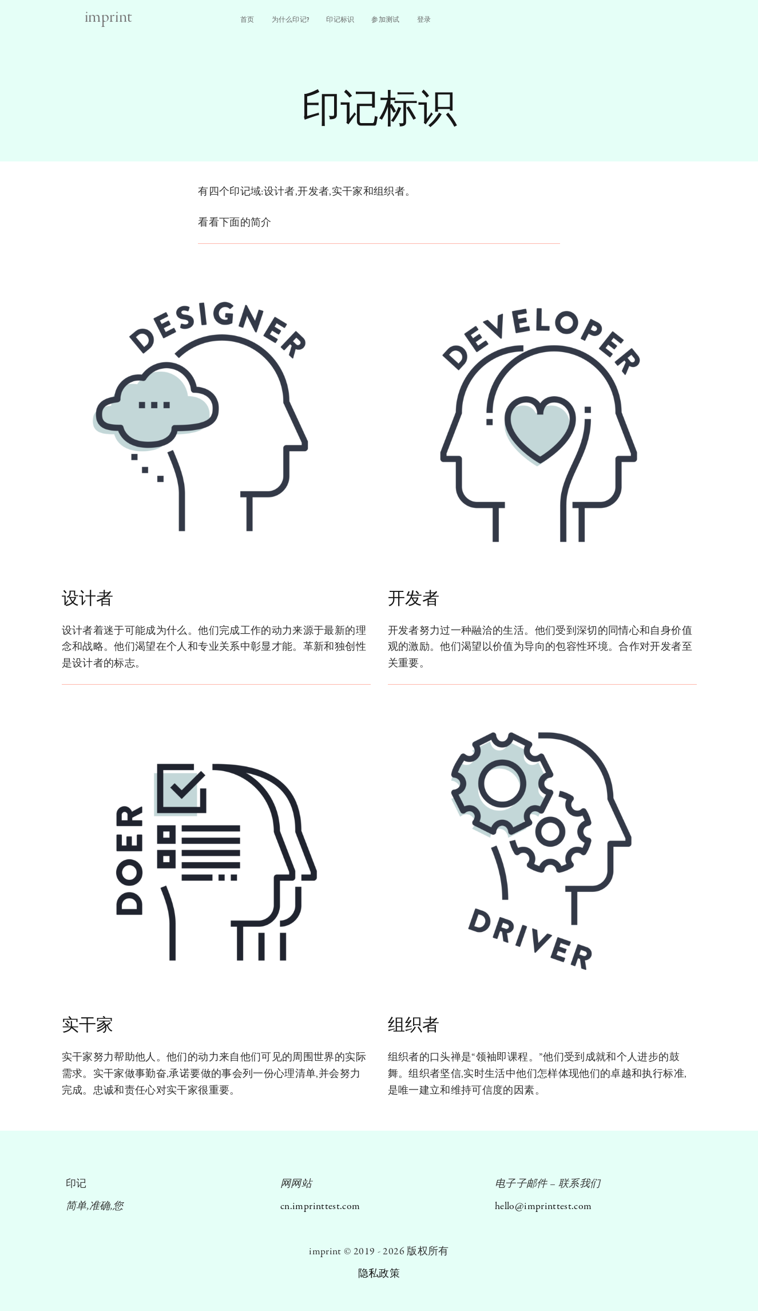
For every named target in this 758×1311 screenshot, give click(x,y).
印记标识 (340, 19)
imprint (109, 17)
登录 (424, 19)
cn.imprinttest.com (320, 1206)
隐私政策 (379, 1274)
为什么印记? (290, 19)
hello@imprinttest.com (543, 1206)
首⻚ (247, 19)
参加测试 (385, 19)
